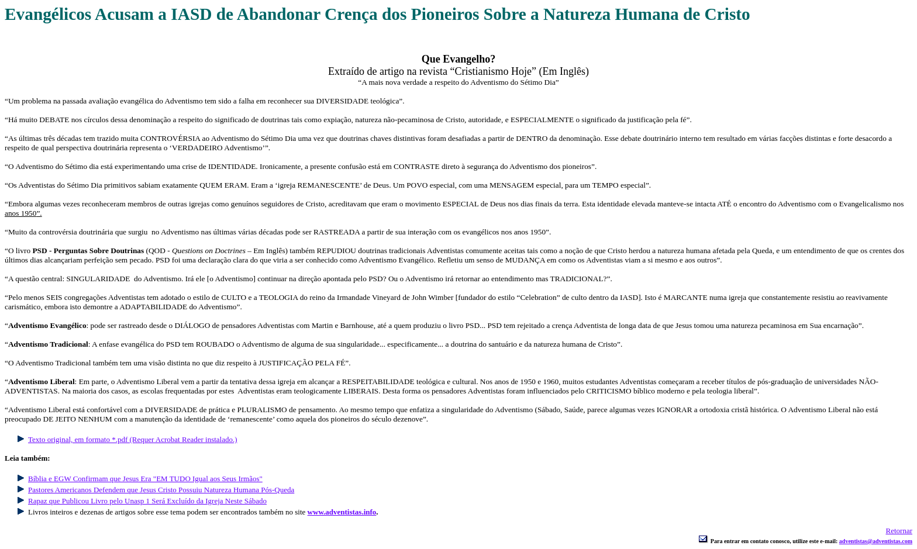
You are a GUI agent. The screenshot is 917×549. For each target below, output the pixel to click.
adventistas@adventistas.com (875, 541)
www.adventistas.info (342, 511)
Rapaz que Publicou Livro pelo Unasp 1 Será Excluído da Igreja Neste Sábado (147, 500)
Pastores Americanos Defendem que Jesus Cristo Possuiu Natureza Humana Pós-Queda (161, 489)
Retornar (899, 530)
